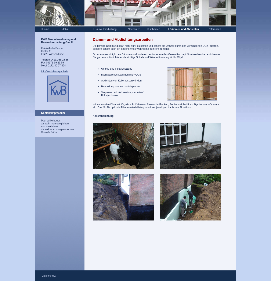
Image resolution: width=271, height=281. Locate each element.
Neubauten (134, 29)
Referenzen (213, 29)
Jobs (65, 29)
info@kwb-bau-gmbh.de (54, 71)
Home (45, 29)
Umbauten (153, 29)
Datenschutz (48, 275)
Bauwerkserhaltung (105, 29)
